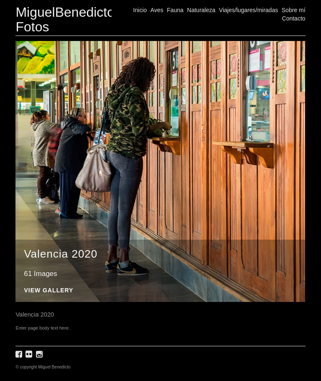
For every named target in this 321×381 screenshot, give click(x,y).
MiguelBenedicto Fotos (65, 19)
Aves (156, 10)
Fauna (175, 10)
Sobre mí (294, 10)
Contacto (294, 18)
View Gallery (48, 290)
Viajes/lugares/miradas (248, 10)
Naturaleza (201, 10)
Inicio (140, 10)
